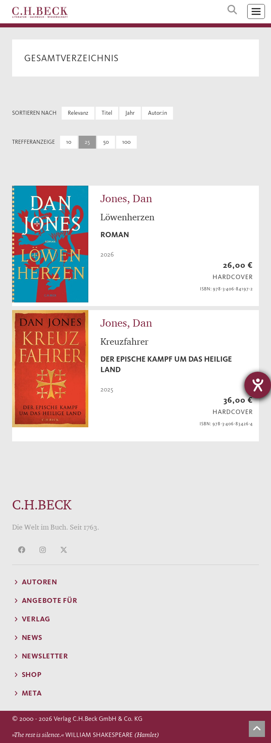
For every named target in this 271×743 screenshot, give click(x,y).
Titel (107, 113)
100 (126, 142)
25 (87, 142)
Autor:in (157, 113)
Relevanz (78, 113)
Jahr (130, 113)
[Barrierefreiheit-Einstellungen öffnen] (257, 385)
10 (68, 142)
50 (106, 142)
